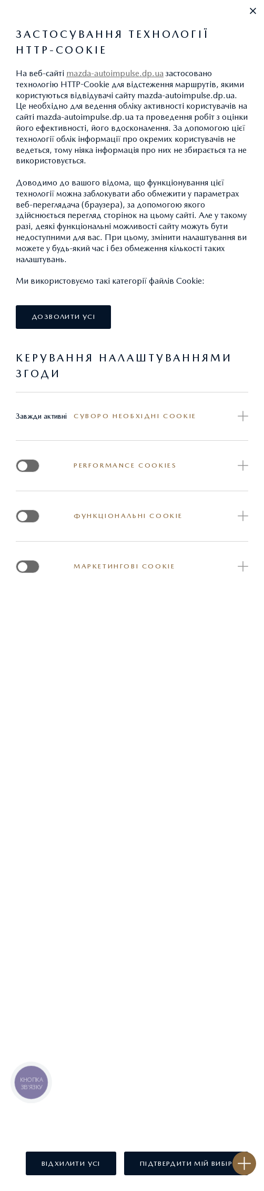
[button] (253, 11)
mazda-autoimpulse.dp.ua (115, 73)
